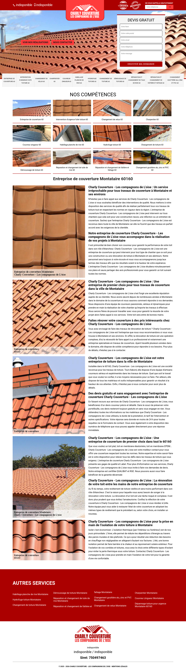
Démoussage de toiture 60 (120, 80)
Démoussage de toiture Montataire (70, 593)
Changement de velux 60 (41, 80)
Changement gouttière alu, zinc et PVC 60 (175, 80)
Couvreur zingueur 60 (66, 80)
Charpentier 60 (55, 80)
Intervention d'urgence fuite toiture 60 (25, 80)
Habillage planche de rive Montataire (30, 594)
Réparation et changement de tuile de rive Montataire (71, 599)
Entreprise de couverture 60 (9, 80)
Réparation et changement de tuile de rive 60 (136, 80)
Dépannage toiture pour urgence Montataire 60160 (150, 605)
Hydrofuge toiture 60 (92, 80)
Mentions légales (119, 666)
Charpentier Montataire (146, 593)
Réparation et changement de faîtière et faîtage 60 (156, 80)
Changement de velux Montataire (110, 605)
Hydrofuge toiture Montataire (27, 599)
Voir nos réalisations (35, 42)
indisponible (22, 5)
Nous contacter (62, 42)
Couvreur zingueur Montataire (149, 598)
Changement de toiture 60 (105, 80)
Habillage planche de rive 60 (79, 80)
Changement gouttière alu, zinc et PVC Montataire (112, 599)
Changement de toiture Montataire (29, 605)
